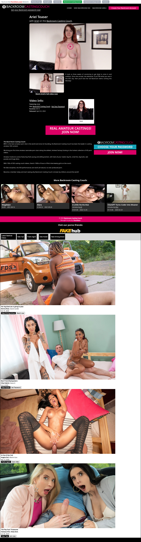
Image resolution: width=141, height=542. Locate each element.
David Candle (14, 309)
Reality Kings (36, 2)
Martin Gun (13, 457)
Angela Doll (5, 457)
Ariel (36, 20)
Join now (13, 536)
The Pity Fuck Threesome (9, 530)
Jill (81, 207)
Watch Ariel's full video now (47, 94)
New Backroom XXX (82, 8)
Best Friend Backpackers (9, 381)
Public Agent (31, 237)
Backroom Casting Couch (59, 20)
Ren (117, 207)
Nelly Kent (14, 532)
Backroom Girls (99, 8)
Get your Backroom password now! (26, 10)
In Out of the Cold (7, 455)
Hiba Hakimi (5, 383)
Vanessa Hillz (5, 532)
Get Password (16, 387)
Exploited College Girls (92, 2)
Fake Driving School (57, 237)
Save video (15, 462)
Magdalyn (6, 205)
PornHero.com (16, 2)
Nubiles (105, 2)
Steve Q (12, 383)
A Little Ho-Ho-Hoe (80, 205)
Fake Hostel (43, 237)
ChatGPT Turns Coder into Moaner (123, 205)
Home (69, 8)
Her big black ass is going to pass (12, 307)
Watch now (20, 313)
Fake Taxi (20, 237)
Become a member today (12, 172)
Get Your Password (58, 106)
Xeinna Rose (5, 309)
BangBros (47, 2)
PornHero (77, 220)
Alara (39, 205)
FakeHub (57, 2)
